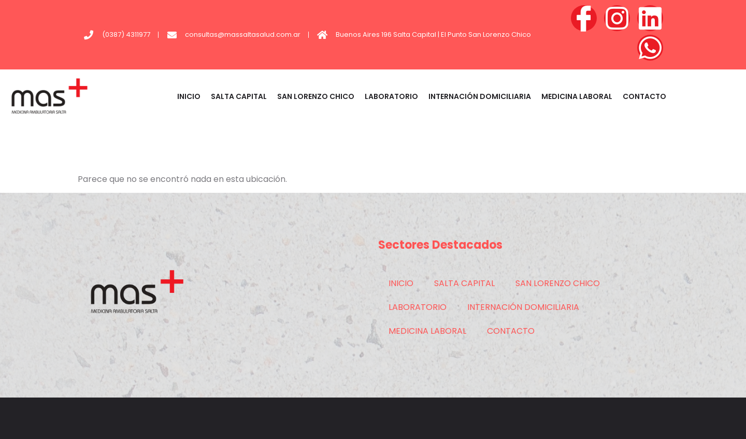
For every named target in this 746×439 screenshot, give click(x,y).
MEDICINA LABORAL (576, 96)
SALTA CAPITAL (239, 96)
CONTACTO (644, 96)
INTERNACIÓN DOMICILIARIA (479, 96)
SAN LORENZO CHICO (315, 96)
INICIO (188, 96)
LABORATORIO (391, 96)
